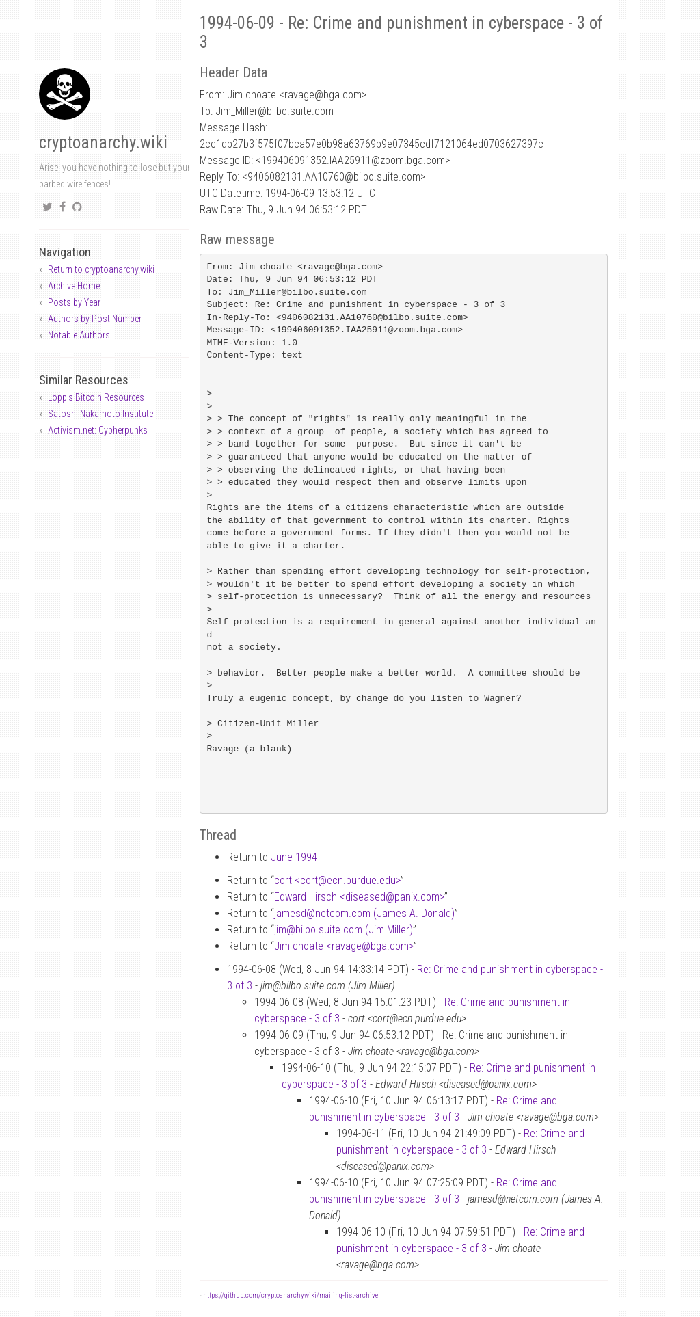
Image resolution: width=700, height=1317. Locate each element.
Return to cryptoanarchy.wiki (101, 269)
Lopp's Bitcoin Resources (96, 397)
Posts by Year (74, 302)
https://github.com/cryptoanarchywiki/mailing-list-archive (290, 1295)
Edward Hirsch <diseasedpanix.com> (359, 896)
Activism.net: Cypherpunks (98, 430)
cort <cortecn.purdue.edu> (337, 880)
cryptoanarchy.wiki (103, 142)
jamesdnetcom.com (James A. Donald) (364, 913)
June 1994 (294, 857)
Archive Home (74, 285)
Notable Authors (79, 335)
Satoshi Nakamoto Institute (100, 413)
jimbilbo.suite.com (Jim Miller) (343, 929)
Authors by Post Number (95, 318)
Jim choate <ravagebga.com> (344, 946)
